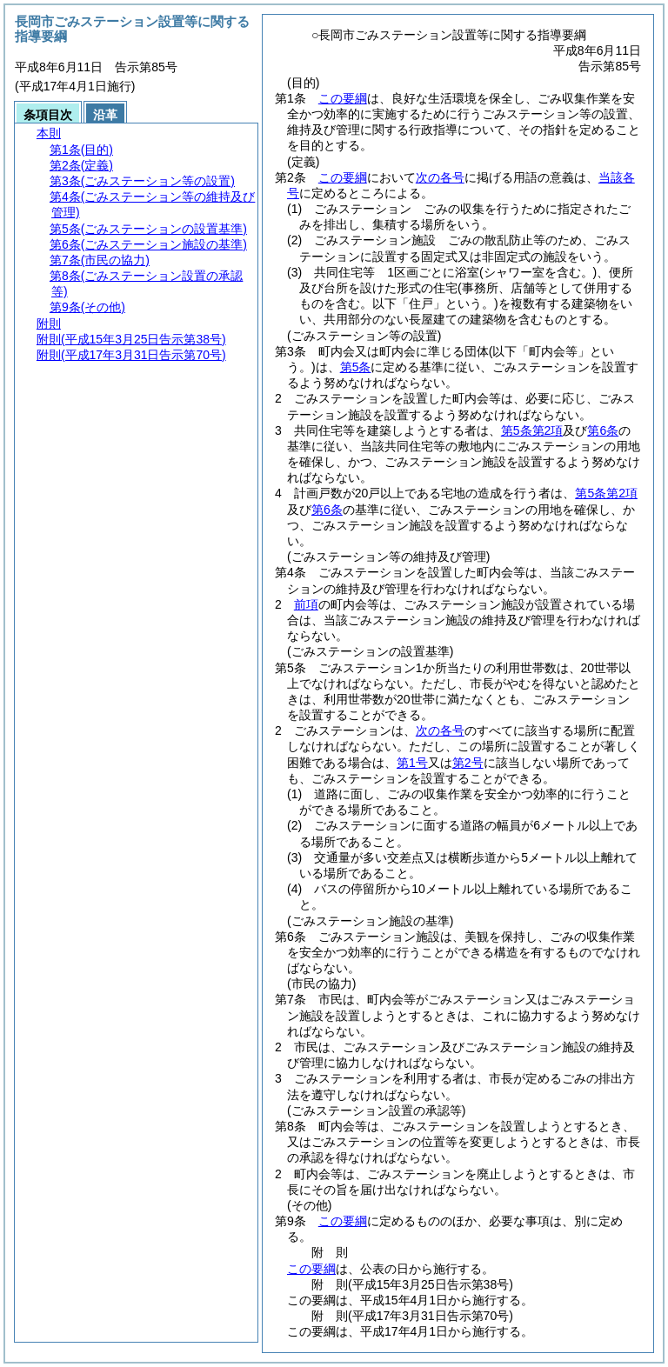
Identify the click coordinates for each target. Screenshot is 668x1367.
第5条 (355, 367)
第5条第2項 (532, 430)
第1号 (412, 763)
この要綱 (342, 98)
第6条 (602, 430)
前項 (306, 604)
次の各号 (440, 177)
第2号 (468, 763)
